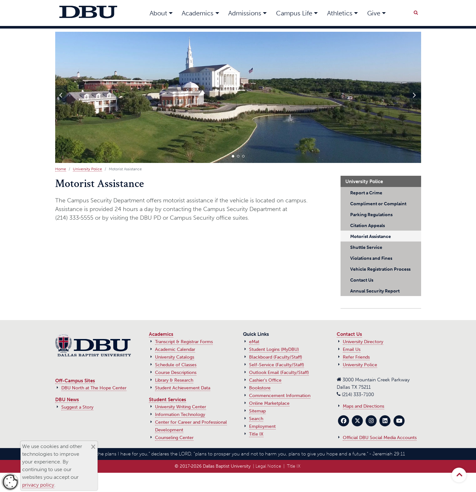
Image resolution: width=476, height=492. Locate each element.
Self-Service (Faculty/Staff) (276, 365)
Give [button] (373, 13)
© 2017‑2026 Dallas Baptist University (213, 466)
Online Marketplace (269, 403)
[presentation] (61, 95)
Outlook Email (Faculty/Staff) (279, 372)
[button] (233, 156)
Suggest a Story (77, 407)
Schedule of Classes (175, 365)
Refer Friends (356, 357)
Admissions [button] (244, 13)
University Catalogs (174, 357)
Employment (262, 426)
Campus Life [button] (294, 13)
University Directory (363, 341)
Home (60, 169)
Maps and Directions (363, 406)
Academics (161, 334)
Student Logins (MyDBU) (274, 349)
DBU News (67, 400)
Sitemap (257, 411)
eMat (254, 341)
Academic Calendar (175, 349)
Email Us (351, 349)
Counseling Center (174, 437)
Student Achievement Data (182, 388)
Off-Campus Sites (75, 381)
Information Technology (180, 414)
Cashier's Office (265, 380)
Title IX (256, 434)
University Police (87, 169)
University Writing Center (180, 407)
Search (256, 418)
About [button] (158, 13)
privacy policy (38, 485)
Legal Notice (268, 466)
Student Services (167, 400)
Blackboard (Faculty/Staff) (275, 357)
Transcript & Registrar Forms (184, 341)
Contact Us (349, 334)
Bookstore (260, 388)
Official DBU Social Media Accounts (380, 437)
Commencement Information (279, 395)
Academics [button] (197, 13)
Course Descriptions (175, 372)
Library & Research (174, 380)
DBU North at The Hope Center (93, 388)
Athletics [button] (339, 13)
